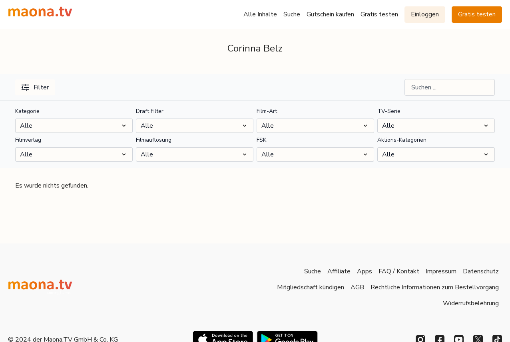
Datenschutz (481, 271)
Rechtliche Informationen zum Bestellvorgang (435, 287)
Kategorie (27, 111)
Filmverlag (28, 140)
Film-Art (267, 111)
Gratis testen (379, 14)
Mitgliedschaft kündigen (310, 287)
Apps (364, 271)
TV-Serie (388, 111)
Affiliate (339, 271)
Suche (291, 14)
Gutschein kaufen (330, 14)
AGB (357, 287)
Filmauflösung (153, 140)
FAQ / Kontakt (399, 271)
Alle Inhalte (260, 14)
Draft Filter (149, 111)
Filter (35, 87)
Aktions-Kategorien (401, 140)
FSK (261, 140)
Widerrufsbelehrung (471, 303)
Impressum (441, 271)
